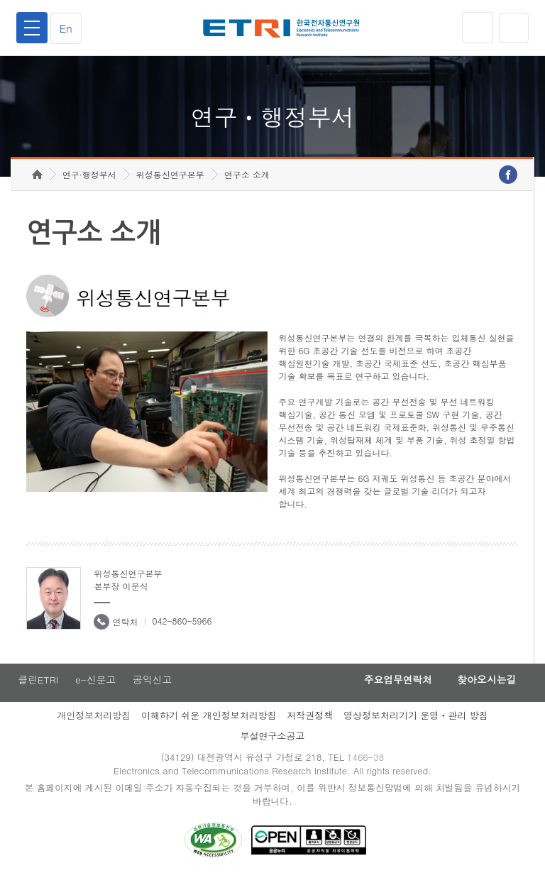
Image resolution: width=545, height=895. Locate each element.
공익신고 (154, 694)
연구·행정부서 (89, 188)
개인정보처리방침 (94, 730)
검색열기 (513, 27)
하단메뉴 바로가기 (0, 0)
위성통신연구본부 (170, 188)
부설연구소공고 (273, 750)
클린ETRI (36, 694)
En (68, 28)
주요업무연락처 (390, 694)
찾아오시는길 (484, 694)
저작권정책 (310, 730)
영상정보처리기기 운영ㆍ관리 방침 (415, 730)
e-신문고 (95, 694)
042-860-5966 (181, 635)
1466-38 (367, 772)
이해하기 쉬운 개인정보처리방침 (209, 730)
